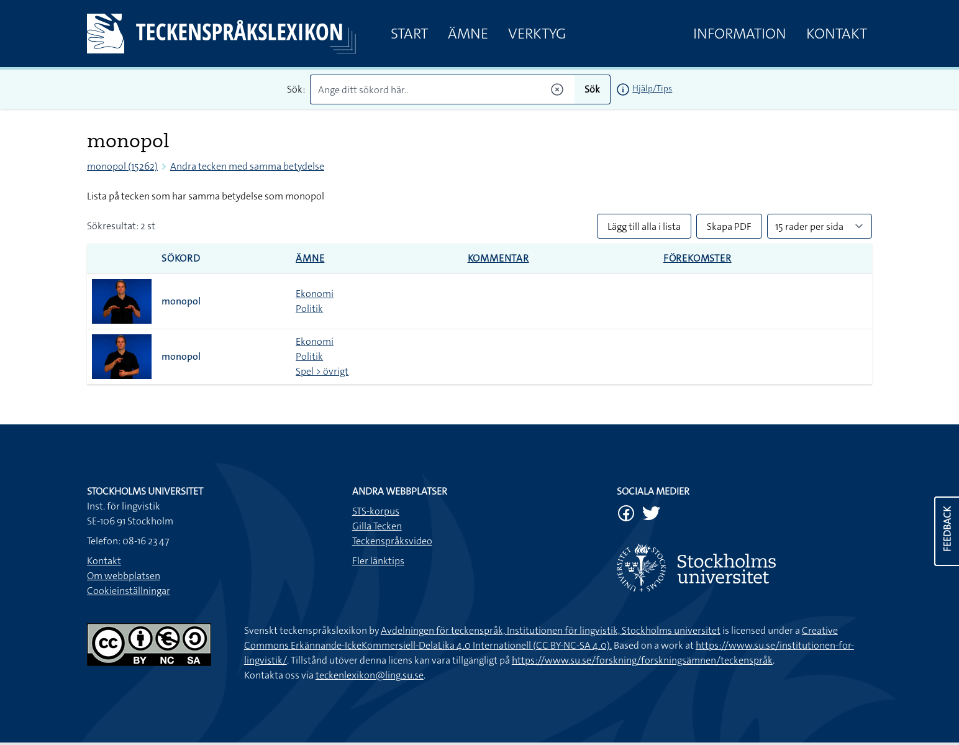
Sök (592, 89)
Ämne (468, 33)
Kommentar (498, 258)
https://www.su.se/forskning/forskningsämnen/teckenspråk (642, 660)
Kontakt (836, 33)
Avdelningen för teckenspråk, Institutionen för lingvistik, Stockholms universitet (550, 630)
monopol (181, 301)
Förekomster (697, 258)
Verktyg (537, 33)
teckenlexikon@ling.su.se (370, 675)
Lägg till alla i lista (644, 226)
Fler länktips (378, 560)
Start (409, 33)
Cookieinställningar (128, 590)
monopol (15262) (122, 166)
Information (739, 33)
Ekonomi (315, 293)
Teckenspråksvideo (392, 540)
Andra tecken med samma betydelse (247, 166)
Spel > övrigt (322, 371)
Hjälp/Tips (652, 88)
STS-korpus (375, 511)
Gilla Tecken (377, 525)
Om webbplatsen (123, 575)
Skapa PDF (729, 226)
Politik (309, 308)
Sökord (181, 258)
